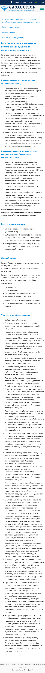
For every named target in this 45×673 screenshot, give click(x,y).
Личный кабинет (18, 2)
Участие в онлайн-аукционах (13, 37)
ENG (42, 2)
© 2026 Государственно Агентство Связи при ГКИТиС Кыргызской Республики (22, 666)
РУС (36, 2)
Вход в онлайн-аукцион (11, 27)
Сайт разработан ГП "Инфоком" (22, 670)
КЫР (30, 2)
